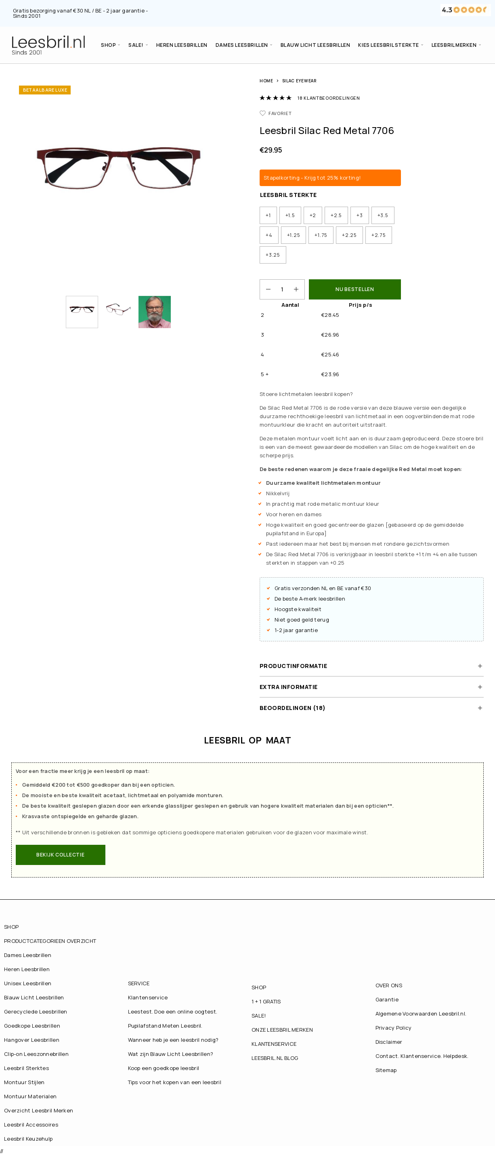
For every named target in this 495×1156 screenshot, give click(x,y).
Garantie (387, 999)
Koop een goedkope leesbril (163, 1068)
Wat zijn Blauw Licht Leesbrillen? (171, 1054)
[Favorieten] (276, 113)
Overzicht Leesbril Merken (38, 1110)
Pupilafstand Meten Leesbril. (165, 1025)
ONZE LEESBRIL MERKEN (282, 1029)
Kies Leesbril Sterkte (388, 45)
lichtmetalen (296, 394)
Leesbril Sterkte (288, 195)
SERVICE (139, 983)
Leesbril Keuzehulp (28, 1138)
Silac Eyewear (299, 81)
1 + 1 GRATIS (266, 1001)
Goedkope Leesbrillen (32, 1025)
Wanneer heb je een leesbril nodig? (173, 1039)
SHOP (108, 45)
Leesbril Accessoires (31, 1124)
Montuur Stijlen (24, 1082)
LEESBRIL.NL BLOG (275, 1058)
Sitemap (386, 1070)
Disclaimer (389, 1041)
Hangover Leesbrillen (31, 1039)
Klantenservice (148, 997)
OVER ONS (388, 985)
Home (266, 81)
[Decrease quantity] (265, 289)
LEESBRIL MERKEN (454, 45)
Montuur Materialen (30, 1096)
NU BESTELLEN (355, 289)
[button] (60, 855)
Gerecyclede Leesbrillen (35, 1011)
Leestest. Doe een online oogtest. (173, 1011)
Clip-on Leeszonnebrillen (36, 1054)
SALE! (136, 45)
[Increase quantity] (299, 289)
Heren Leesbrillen (182, 45)
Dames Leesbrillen (242, 45)
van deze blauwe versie (398, 407)
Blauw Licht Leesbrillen (315, 45)
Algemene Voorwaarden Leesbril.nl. (421, 1013)
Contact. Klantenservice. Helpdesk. (422, 1056)
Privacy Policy (393, 1027)
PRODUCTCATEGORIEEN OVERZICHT (50, 940)
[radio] (268, 215)
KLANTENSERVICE (274, 1043)
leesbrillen (332, 598)
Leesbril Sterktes (26, 1068)
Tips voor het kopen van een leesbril (175, 1082)
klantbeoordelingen (329, 98)
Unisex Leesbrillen (27, 983)
